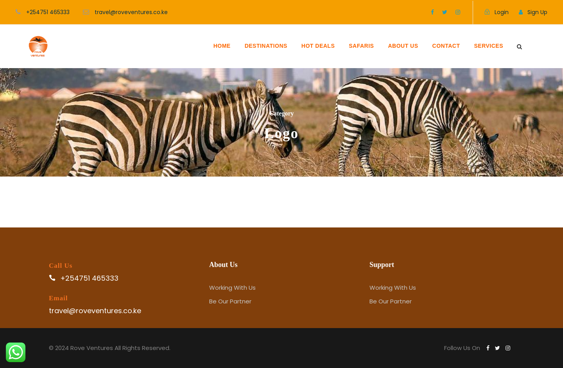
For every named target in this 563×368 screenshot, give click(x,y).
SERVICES (488, 46)
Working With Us (232, 287)
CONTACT (446, 46)
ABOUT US (403, 46)
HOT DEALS (318, 46)
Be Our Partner (230, 301)
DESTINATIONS (266, 46)
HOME (222, 46)
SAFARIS (361, 46)
